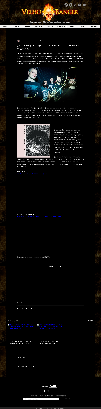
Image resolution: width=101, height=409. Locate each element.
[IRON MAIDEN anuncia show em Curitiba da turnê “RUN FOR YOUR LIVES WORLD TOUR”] (21, 331)
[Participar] (67, 399)
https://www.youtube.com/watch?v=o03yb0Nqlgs (32, 174)
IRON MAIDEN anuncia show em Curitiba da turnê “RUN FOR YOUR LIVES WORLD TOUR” (20, 342)
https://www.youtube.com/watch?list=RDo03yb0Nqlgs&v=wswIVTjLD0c (39, 216)
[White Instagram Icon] (48, 391)
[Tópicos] (79, 5)
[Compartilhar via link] (31, 308)
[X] (75, 5)
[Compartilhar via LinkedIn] (26, 308)
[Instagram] (66, 5)
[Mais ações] (83, 41)
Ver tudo (90, 320)
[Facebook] (70, 5)
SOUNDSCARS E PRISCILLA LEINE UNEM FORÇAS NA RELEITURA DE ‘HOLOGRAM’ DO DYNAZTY (50, 342)
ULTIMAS (19, 302)
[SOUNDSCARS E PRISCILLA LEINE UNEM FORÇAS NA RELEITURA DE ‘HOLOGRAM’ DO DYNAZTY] (50, 331)
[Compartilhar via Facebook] (18, 308)
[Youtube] (84, 5)
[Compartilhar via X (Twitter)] (22, 308)
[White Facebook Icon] (44, 391)
